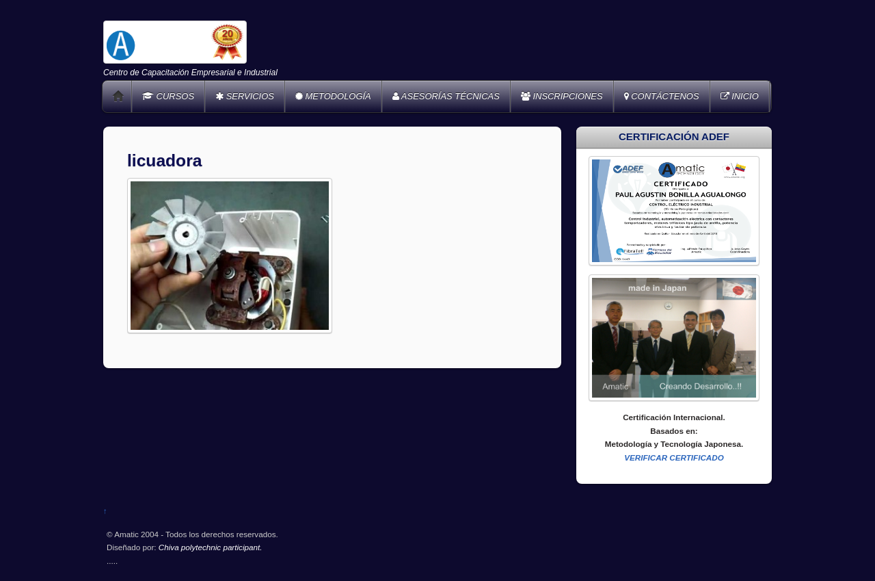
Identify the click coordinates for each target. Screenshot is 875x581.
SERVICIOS (244, 96)
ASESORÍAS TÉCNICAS (446, 96)
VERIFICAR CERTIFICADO (674, 457)
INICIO (740, 96)
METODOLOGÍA (333, 96)
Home (118, 96)
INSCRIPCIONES (562, 96)
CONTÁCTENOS (661, 96)
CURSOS (168, 96)
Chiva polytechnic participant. (210, 547)
